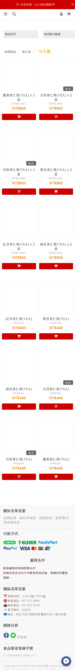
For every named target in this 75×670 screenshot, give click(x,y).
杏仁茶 (26, 52)
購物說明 (46, 518)
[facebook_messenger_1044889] (66, 661)
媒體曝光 (63, 518)
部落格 (23, 637)
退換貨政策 (12, 522)
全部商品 (10, 52)
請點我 (26, 610)
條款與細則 (29, 518)
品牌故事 (11, 518)
